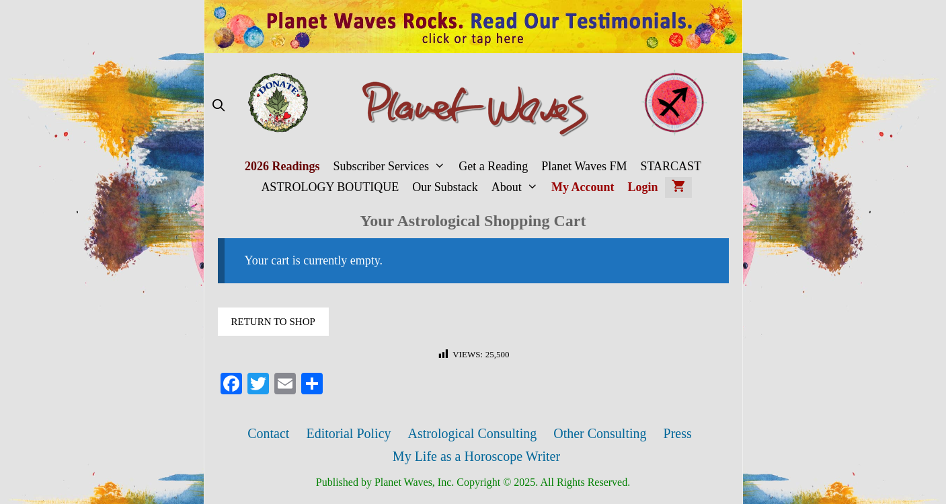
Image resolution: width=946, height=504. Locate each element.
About (518, 187)
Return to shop (273, 321)
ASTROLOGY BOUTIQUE (330, 187)
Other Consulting (599, 433)
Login (643, 187)
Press (678, 433)
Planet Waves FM (584, 166)
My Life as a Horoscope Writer (476, 456)
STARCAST (670, 166)
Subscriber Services (392, 166)
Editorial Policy (348, 433)
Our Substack (445, 187)
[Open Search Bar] (218, 106)
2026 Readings (282, 166)
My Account (583, 187)
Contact (268, 433)
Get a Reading (493, 166)
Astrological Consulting (472, 433)
